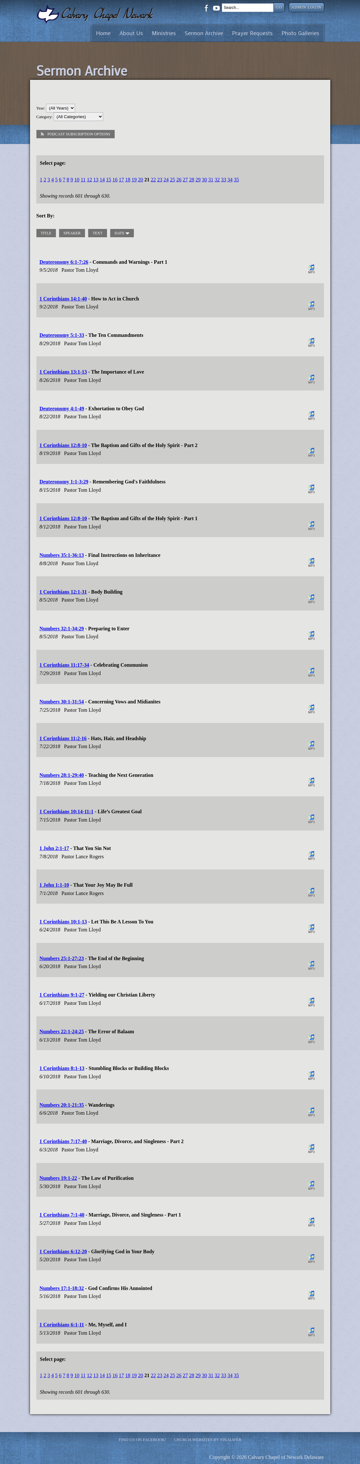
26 (178, 179)
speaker (72, 233)
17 (121, 179)
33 (223, 179)
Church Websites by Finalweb (207, 1439)
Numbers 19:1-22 (58, 1178)
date (122, 233)
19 (134, 179)
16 (115, 179)
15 (108, 179)
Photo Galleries (300, 33)
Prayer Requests (252, 33)
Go (279, 7)
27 (185, 179)
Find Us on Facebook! (142, 1439)
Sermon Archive (204, 33)
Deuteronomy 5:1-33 (62, 335)
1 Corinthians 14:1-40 (63, 298)
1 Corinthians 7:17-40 (63, 1141)
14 (102, 179)
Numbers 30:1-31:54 (62, 701)
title (46, 233)
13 (95, 179)
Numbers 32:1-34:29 (62, 628)
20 (140, 179)
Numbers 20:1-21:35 (62, 1105)
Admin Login (306, 7)
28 (191, 179)
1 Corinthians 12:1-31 (63, 592)
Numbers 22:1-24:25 (62, 1031)
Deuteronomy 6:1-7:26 (64, 262)
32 (217, 179)
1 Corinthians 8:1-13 (62, 1068)
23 (159, 179)
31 (210, 179)
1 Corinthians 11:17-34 (64, 665)
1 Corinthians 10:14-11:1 (67, 811)
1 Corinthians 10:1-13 (63, 921)
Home (103, 33)
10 (77, 179)
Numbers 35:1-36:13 (62, 555)
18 (127, 179)
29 (198, 179)
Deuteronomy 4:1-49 (62, 408)
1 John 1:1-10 (54, 885)
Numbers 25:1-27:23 (62, 958)
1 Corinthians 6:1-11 (62, 1324)
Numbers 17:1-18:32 (62, 1288)
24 (166, 179)
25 (172, 179)
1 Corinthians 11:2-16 (63, 738)
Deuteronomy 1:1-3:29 (64, 481)
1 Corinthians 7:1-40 (62, 1214)
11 (83, 179)
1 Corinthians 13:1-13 (63, 372)
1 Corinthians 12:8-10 (63, 445)
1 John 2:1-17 (54, 848)
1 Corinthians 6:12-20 (63, 1251)
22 (153, 179)
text (98, 233)
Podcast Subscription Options (76, 134)
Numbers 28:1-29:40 (62, 775)
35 (236, 179)
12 (89, 179)
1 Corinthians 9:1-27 (62, 994)
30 (204, 179)
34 (230, 179)
